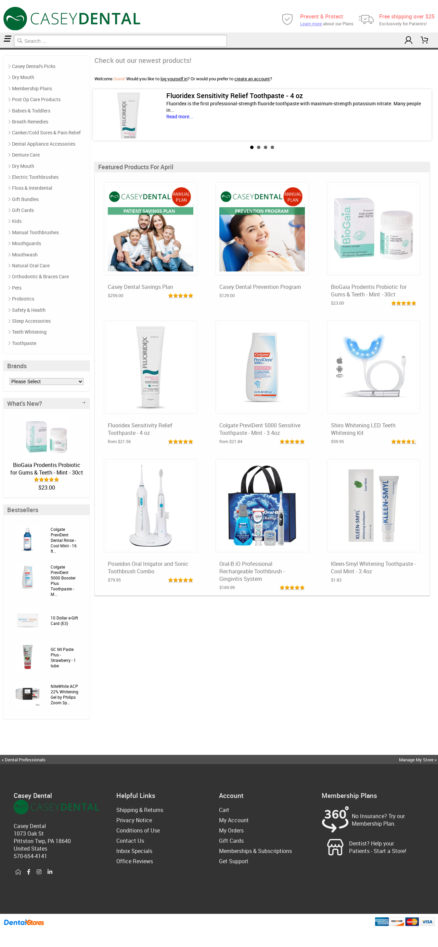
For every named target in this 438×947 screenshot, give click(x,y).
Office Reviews (134, 861)
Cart (224, 810)
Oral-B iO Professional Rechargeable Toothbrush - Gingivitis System (252, 571)
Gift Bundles (25, 199)
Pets (17, 287)
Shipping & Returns (139, 810)
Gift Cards (23, 210)
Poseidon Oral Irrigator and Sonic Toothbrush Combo (148, 567)
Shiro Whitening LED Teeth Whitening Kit (363, 429)
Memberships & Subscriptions (255, 851)
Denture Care (26, 154)
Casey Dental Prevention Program (260, 287)
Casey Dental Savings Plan (140, 287)
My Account (234, 820)
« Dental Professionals (24, 760)
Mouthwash (25, 254)
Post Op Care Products (36, 99)
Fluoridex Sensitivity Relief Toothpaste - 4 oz (234, 95)
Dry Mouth (23, 77)
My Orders (231, 830)
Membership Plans (32, 88)
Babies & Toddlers (31, 110)
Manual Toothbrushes (35, 232)
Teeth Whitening (29, 332)
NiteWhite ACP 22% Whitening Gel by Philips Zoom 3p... (64, 694)
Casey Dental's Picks (33, 66)
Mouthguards (26, 243)
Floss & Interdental (32, 188)
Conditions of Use (138, 830)
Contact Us (130, 840)
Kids (17, 221)
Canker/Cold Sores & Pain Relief (46, 132)
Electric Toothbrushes (35, 177)
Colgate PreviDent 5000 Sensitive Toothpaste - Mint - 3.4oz (259, 429)
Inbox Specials (134, 851)
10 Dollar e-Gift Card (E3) (64, 620)
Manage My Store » (418, 760)
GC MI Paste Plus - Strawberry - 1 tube (63, 657)
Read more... (179, 116)
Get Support (233, 861)
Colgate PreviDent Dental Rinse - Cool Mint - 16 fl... (64, 540)
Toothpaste (24, 343)
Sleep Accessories (31, 321)
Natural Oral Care (31, 265)
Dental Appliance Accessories (43, 144)
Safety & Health (29, 310)
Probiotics (23, 298)
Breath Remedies (30, 121)
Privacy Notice (134, 820)
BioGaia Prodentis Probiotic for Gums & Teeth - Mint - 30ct (46, 468)
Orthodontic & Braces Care (40, 276)
